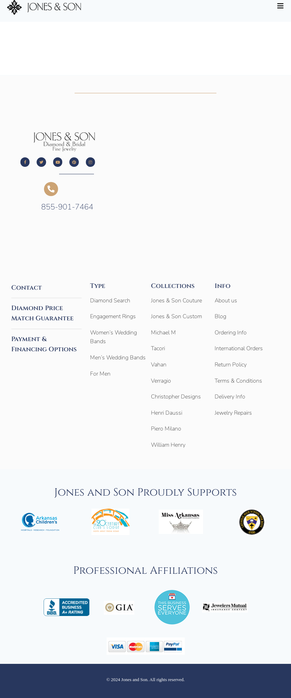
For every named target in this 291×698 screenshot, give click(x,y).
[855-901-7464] (51, 189)
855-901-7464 (67, 207)
